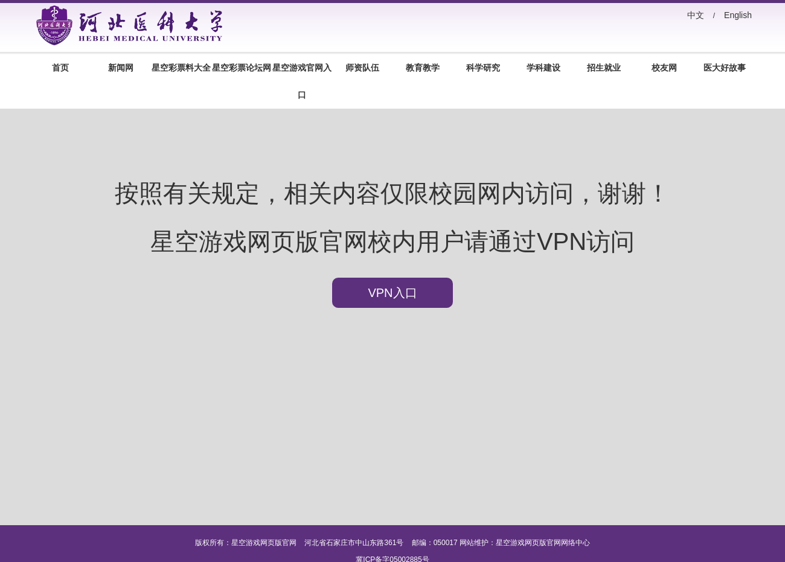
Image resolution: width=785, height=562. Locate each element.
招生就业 (604, 67)
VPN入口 (392, 292)
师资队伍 (362, 67)
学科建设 (543, 67)
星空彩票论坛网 (241, 67)
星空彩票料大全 (181, 67)
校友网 (664, 67)
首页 (60, 67)
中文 (695, 15)
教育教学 (423, 67)
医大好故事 (724, 67)
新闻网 (120, 67)
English (738, 15)
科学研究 (483, 67)
